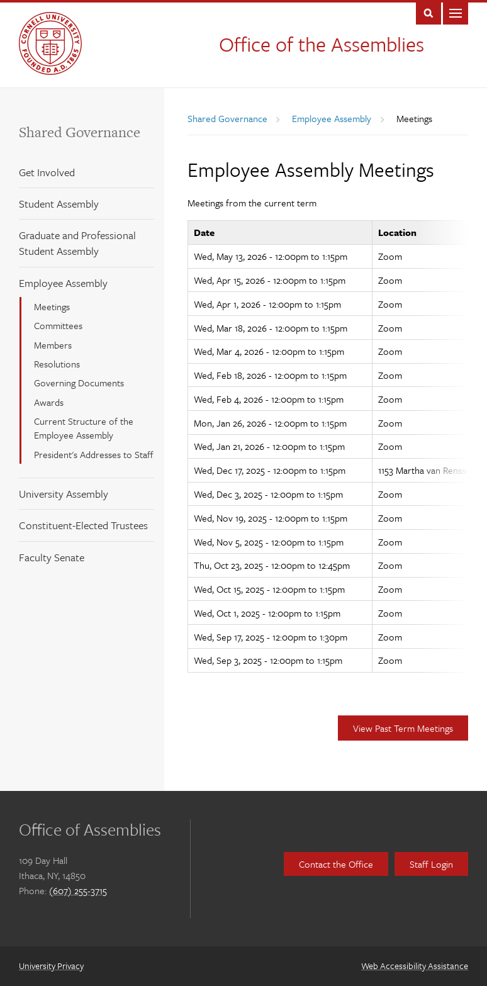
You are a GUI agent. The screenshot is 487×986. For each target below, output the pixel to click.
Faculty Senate (51, 557)
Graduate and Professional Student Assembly (77, 243)
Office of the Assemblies (321, 44)
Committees (58, 325)
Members (53, 345)
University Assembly (63, 493)
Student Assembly (59, 203)
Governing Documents (79, 382)
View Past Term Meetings (403, 728)
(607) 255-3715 (78, 890)
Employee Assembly (63, 283)
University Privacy (51, 965)
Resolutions (57, 364)
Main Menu (455, 12)
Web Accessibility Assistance (414, 965)
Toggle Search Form (428, 12)
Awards (49, 402)
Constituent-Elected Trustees (83, 525)
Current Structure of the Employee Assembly (83, 428)
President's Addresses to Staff (94, 454)
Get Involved (47, 172)
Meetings (52, 306)
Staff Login (431, 864)
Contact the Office (336, 864)
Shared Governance (79, 132)
